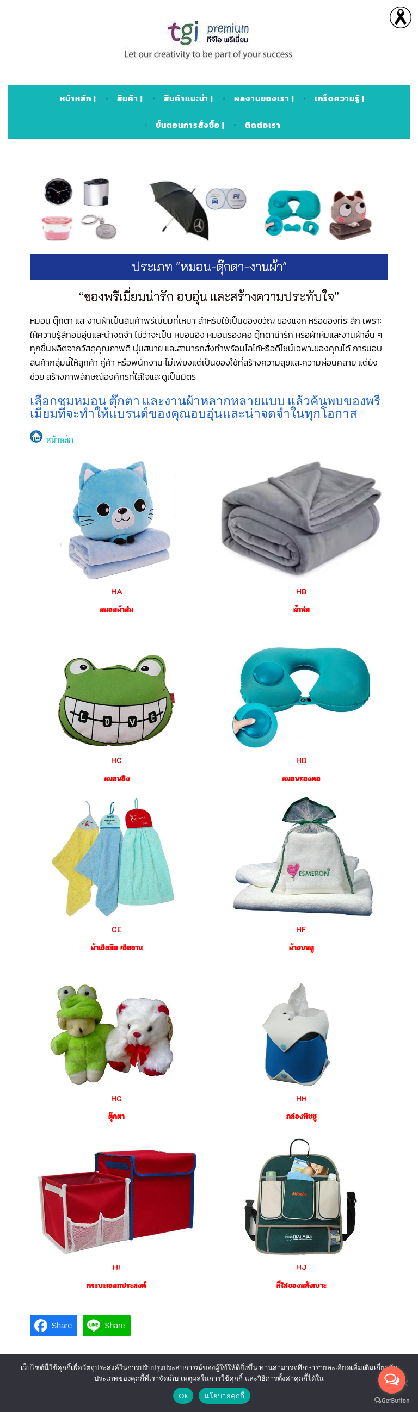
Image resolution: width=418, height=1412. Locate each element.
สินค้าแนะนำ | (188, 98)
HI (116, 1267)
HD (301, 760)
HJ (301, 1267)
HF (301, 929)
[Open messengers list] (391, 1380)
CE (117, 929)
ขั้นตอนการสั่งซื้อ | (190, 125)
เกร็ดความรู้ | (340, 98)
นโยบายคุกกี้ (224, 1396)
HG (116, 1098)
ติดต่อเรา (263, 125)
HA (116, 591)
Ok (183, 1396)
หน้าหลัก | (78, 98)
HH (301, 1098)
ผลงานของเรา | (264, 98)
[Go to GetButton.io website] (391, 1400)
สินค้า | (130, 98)
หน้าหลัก (51, 440)
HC (116, 760)
